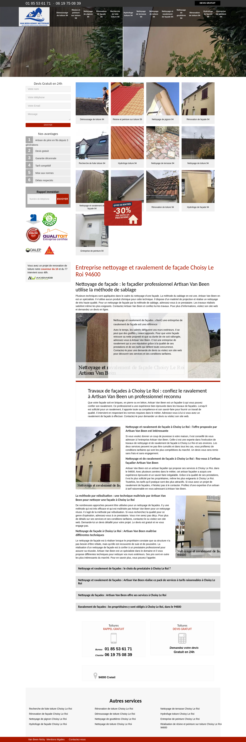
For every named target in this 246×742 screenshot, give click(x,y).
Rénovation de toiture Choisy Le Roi (114, 708)
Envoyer (62, 199)
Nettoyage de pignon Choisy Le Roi (48, 719)
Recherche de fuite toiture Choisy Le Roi (50, 708)
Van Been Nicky (36, 739)
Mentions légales (56, 739)
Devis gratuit (207, 3)
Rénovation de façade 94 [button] (101, 14)
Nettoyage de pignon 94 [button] (88, 14)
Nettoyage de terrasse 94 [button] (141, 14)
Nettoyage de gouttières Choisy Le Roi (115, 719)
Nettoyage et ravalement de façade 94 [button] (167, 14)
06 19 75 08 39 (113, 654)
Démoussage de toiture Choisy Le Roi (115, 713)
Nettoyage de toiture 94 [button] (153, 14)
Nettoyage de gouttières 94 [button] (181, 14)
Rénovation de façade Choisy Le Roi (48, 713)
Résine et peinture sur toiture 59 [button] (75, 14)
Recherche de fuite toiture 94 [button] (115, 14)
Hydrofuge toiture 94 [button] (128, 14)
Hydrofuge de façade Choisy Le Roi (48, 724)
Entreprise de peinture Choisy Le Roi (180, 719)
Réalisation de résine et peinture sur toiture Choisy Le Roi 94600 (191, 726)
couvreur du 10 (49, 269)
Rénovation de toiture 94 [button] (194, 14)
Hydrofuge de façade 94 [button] (208, 14)
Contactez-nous (77, 739)
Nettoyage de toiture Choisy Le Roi (113, 724)
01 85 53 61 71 (113, 649)
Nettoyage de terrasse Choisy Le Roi (180, 708)
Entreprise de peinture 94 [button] (221, 14)
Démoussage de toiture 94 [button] (62, 14)
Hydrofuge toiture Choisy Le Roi (177, 713)
